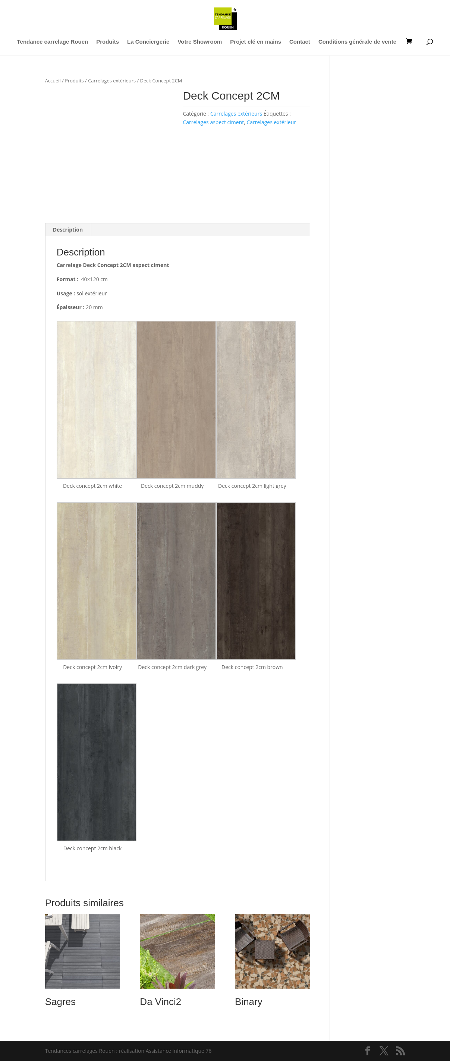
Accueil (53, 80)
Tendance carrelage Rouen (52, 42)
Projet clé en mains (255, 42)
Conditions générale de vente (357, 42)
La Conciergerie (148, 42)
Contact (299, 42)
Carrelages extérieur (271, 122)
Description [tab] (68, 229)
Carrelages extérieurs (112, 80)
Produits (107, 42)
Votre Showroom (199, 42)
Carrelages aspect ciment (213, 122)
